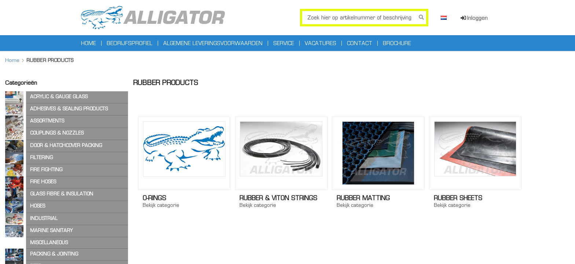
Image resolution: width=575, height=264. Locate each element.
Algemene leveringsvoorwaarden (213, 43)
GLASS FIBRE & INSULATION (61, 194)
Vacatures (320, 43)
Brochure (397, 43)
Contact (359, 43)
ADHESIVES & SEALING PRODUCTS (69, 108)
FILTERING (41, 157)
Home (88, 43)
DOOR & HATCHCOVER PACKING (66, 145)
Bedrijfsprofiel (130, 43)
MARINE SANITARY (51, 230)
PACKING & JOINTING (54, 254)
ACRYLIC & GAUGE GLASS (59, 96)
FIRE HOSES (43, 181)
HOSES (37, 206)
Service (283, 43)
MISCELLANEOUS (49, 242)
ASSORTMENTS (47, 121)
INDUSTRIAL (44, 218)
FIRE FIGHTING (46, 169)
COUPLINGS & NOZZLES (57, 133)
